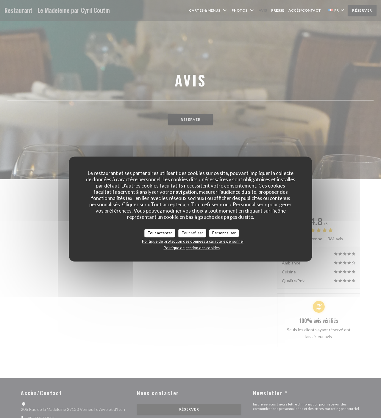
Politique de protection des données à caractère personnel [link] (192, 241)
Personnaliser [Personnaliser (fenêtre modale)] (224, 232)
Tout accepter (160, 232)
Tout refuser (192, 232)
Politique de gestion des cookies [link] (192, 247)
